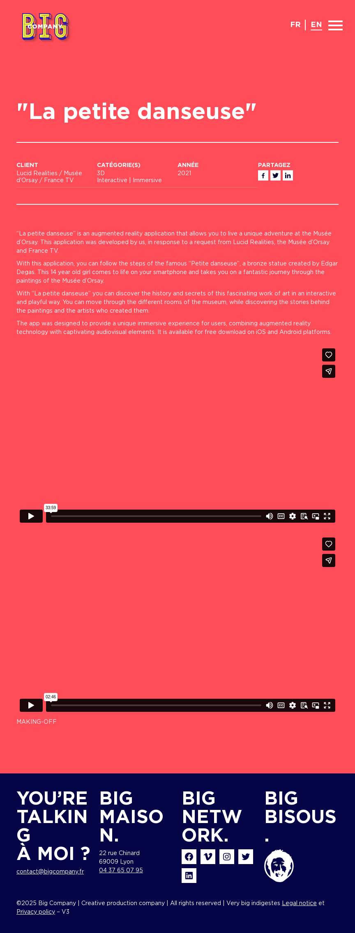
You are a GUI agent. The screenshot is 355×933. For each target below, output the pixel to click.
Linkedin (288, 175)
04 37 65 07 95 (121, 871)
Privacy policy (35, 912)
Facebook (263, 175)
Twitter (275, 175)
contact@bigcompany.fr (50, 872)
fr (295, 25)
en (316, 25)
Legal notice (299, 903)
